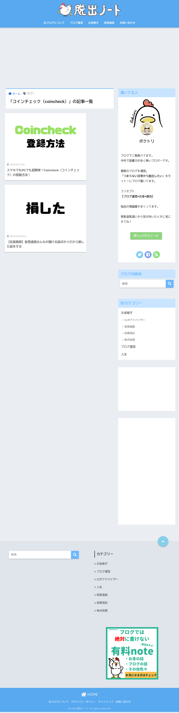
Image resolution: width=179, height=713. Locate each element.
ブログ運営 (76, 22)
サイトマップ (105, 702)
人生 (124, 354)
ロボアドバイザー (134, 320)
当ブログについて (54, 22)
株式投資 (129, 339)
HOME (89, 695)
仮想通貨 (109, 22)
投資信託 (129, 333)
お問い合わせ (127, 22)
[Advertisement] (89, 58)
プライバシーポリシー (83, 702)
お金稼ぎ (93, 22)
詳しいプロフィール (146, 235)
